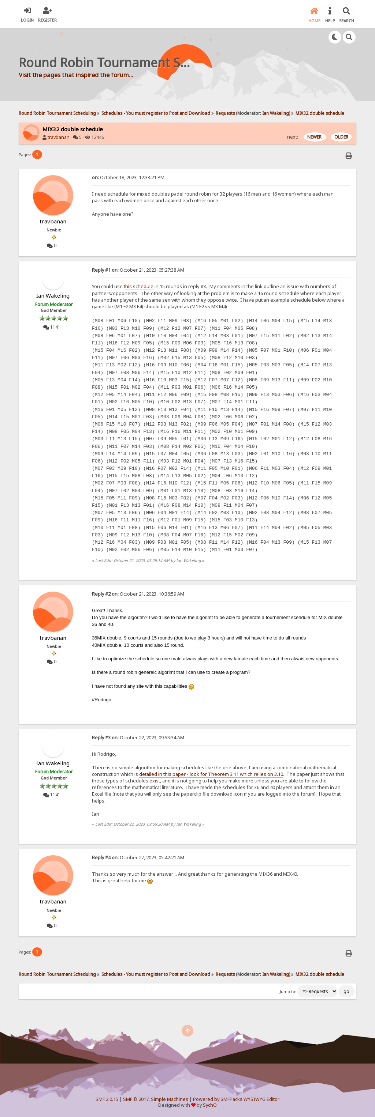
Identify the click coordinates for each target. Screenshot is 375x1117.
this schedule (138, 286)
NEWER (315, 136)
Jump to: (288, 991)
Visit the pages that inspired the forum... (76, 74)
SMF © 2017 (136, 1098)
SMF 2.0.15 (107, 1098)
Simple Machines (169, 1098)
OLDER (341, 136)
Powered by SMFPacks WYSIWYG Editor (236, 1098)
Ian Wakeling (275, 112)
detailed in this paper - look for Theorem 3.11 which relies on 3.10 (211, 773)
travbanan (59, 137)
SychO (210, 1105)
